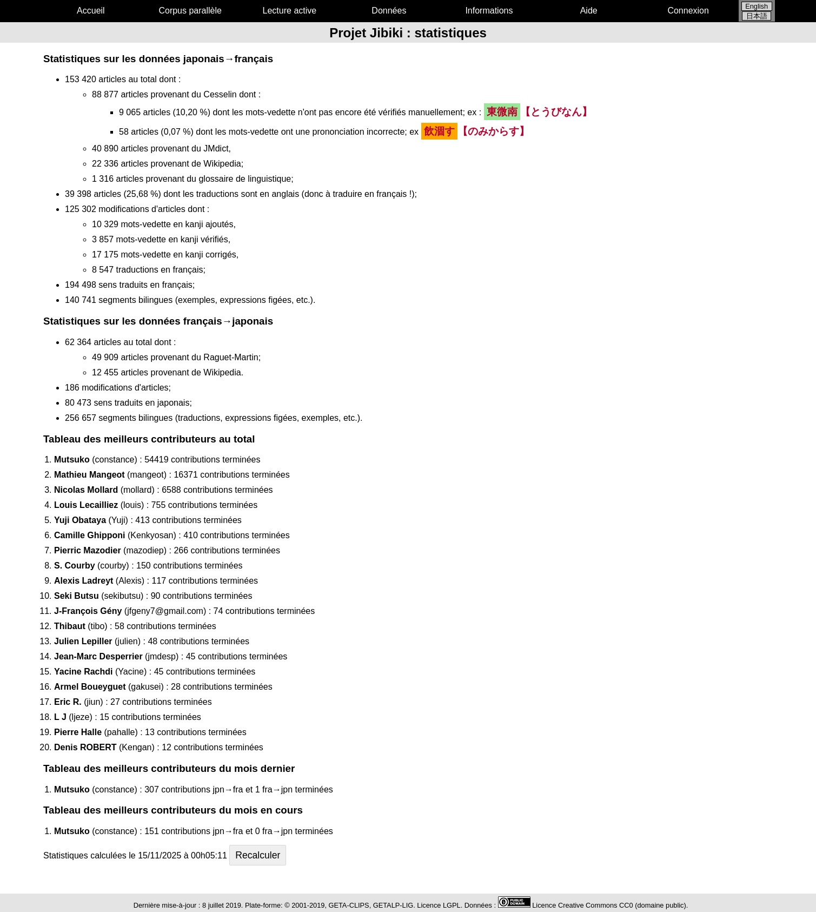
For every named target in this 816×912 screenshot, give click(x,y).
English (756, 6)
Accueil (91, 10)
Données (388, 10)
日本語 (756, 16)
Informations (489, 10)
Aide (589, 10)
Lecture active (290, 10)
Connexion (688, 10)
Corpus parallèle (190, 10)
